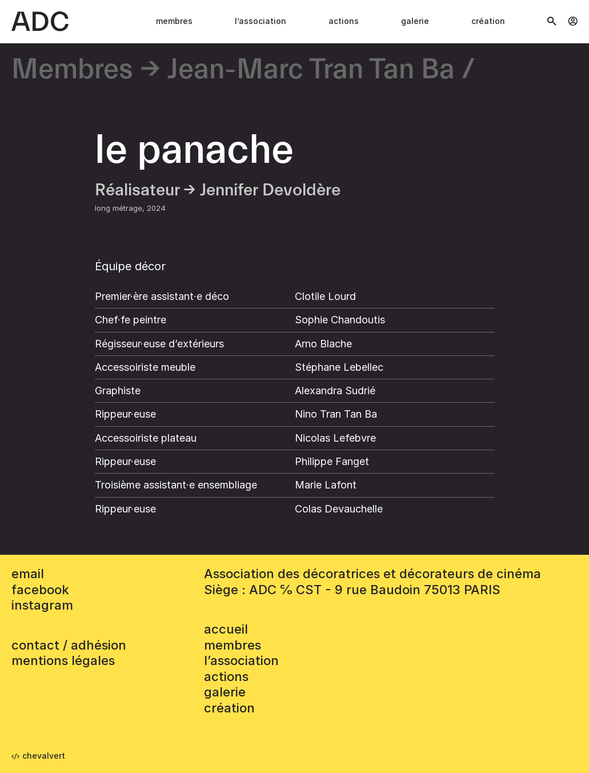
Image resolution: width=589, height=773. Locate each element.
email (27, 573)
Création (488, 21)
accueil (226, 629)
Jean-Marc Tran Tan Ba (311, 70)
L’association (260, 21)
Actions (343, 21)
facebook (40, 589)
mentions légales (63, 660)
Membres (174, 21)
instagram (42, 605)
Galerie (415, 21)
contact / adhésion (68, 645)
